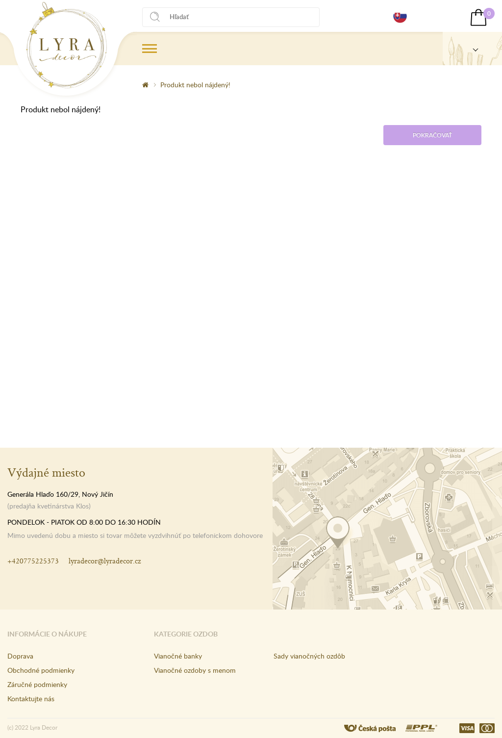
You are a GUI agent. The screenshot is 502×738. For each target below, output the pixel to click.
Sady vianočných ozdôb (309, 656)
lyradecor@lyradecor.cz (105, 561)
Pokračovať (432, 135)
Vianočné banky (178, 656)
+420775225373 (33, 561)
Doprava (20, 656)
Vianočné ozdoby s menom (195, 670)
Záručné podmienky (37, 684)
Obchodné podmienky (41, 670)
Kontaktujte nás (30, 698)
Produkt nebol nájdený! (195, 84)
